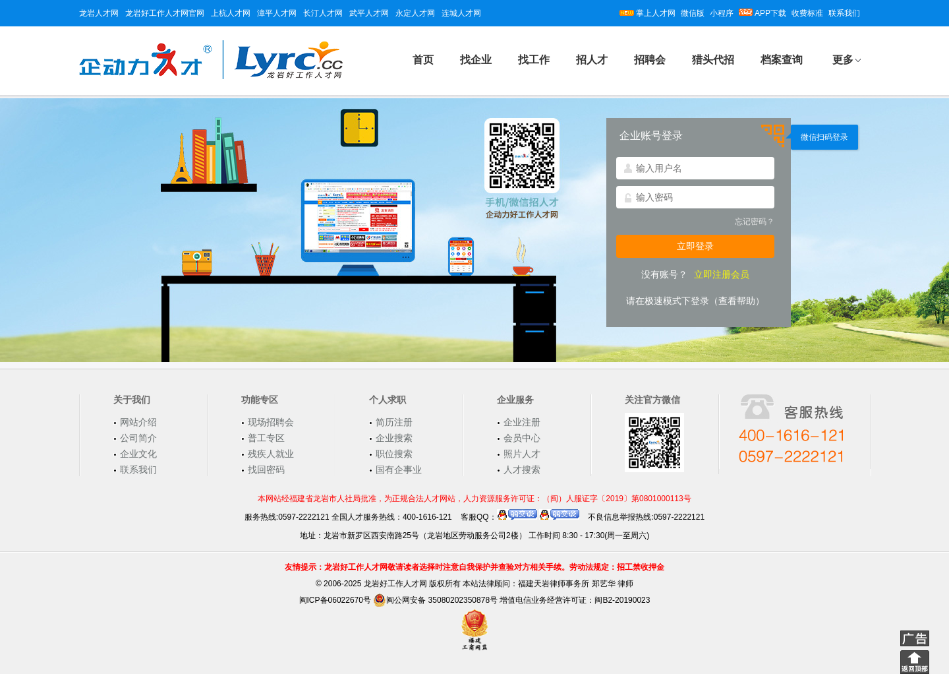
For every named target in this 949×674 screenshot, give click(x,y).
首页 (423, 59)
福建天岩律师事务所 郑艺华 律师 (575, 583)
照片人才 (521, 453)
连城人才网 (461, 13)
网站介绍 (138, 422)
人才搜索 (521, 469)
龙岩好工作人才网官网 (164, 13)
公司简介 (138, 438)
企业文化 (138, 453)
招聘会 (650, 59)
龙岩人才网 (99, 13)
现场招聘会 (271, 422)
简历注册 (394, 422)
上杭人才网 (230, 13)
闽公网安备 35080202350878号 (435, 600)
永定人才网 (415, 13)
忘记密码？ (754, 221)
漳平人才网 (277, 13)
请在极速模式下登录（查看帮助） (695, 300)
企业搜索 (394, 438)
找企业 (476, 59)
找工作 (534, 59)
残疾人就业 (271, 453)
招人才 (592, 59)
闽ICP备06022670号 (335, 600)
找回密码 (266, 469)
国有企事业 (399, 469)
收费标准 (807, 13)
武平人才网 (369, 13)
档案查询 (782, 59)
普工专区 (266, 438)
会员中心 (521, 438)
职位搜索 (394, 453)
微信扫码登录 (824, 137)
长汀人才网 (323, 13)
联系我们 (844, 13)
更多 (842, 59)
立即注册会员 (721, 274)
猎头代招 (713, 59)
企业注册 (521, 422)
